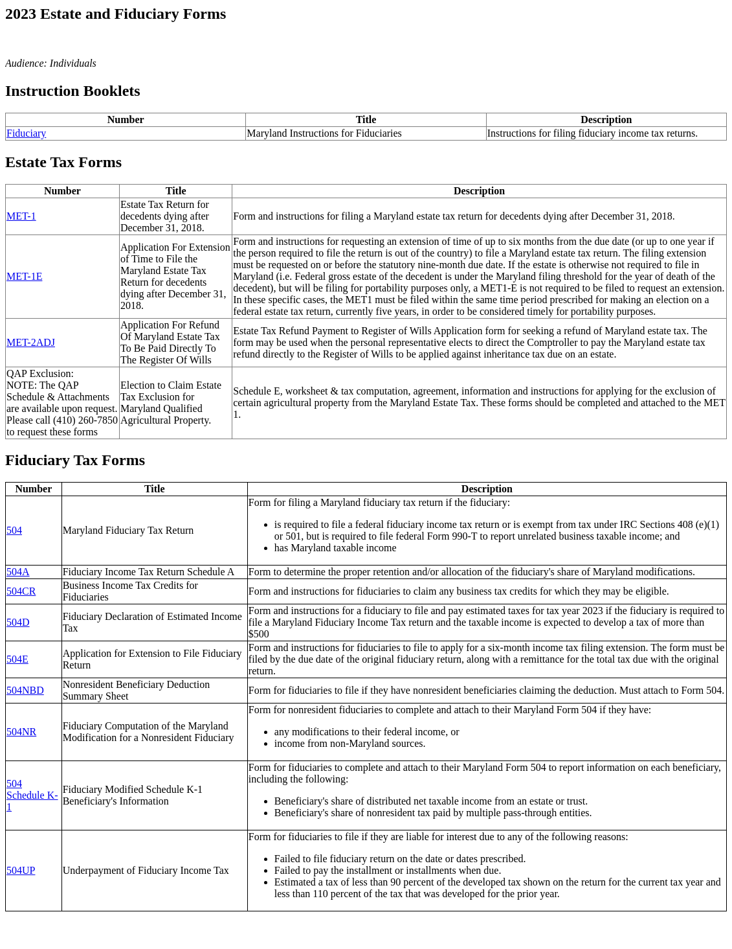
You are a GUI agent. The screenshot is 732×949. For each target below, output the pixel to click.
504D (18, 622)
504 (14, 530)
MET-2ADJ (30, 342)
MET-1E (24, 276)
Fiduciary (26, 133)
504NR (21, 731)
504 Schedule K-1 (32, 795)
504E (17, 659)
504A (18, 571)
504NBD (25, 690)
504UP (20, 870)
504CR (21, 591)
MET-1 (21, 216)
